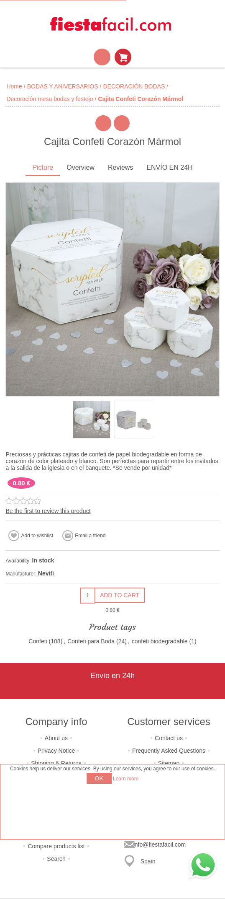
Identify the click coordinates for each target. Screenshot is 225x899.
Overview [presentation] (80, 167)
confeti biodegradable (160, 641)
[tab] (43, 168)
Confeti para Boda (91, 641)
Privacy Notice (56, 750)
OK (99, 778)
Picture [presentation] (42, 167)
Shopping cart (123, 57)
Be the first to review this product (47, 511)
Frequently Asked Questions (168, 750)
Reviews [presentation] (120, 167)
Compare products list (56, 846)
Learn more (125, 779)
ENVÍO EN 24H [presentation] (169, 167)
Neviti (46, 573)
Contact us (169, 738)
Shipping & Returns (56, 763)
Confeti (37, 641)
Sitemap (168, 763)
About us (56, 738)
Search (56, 858)
